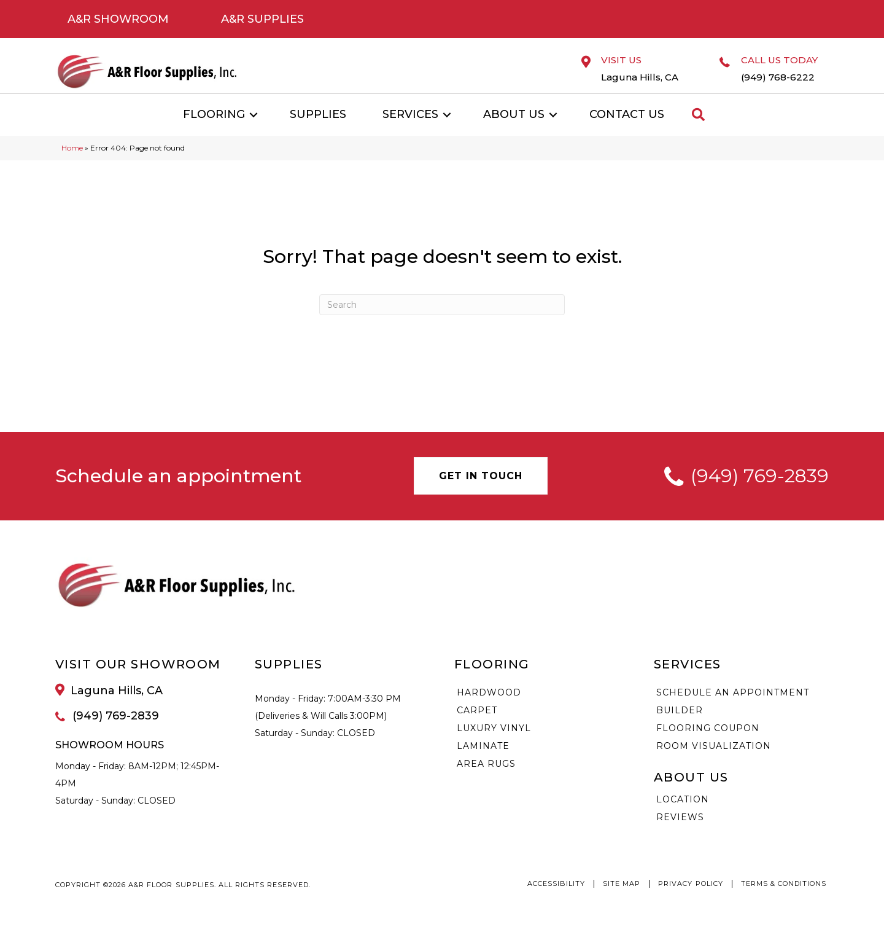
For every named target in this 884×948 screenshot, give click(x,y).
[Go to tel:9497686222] (779, 80)
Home (72, 163)
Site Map (621, 900)
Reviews (680, 833)
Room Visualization (713, 761)
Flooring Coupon (707, 744)
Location (682, 815)
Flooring (214, 130)
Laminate (483, 761)
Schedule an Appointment (732, 708)
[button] (253, 131)
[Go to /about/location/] (642, 77)
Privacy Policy (690, 900)
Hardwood (489, 708)
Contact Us (626, 130)
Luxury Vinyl (494, 744)
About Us (514, 130)
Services (410, 130)
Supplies (318, 130)
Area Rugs (486, 779)
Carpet (477, 726)
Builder (679, 726)
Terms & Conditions (783, 900)
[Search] (442, 320)
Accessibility (556, 900)
